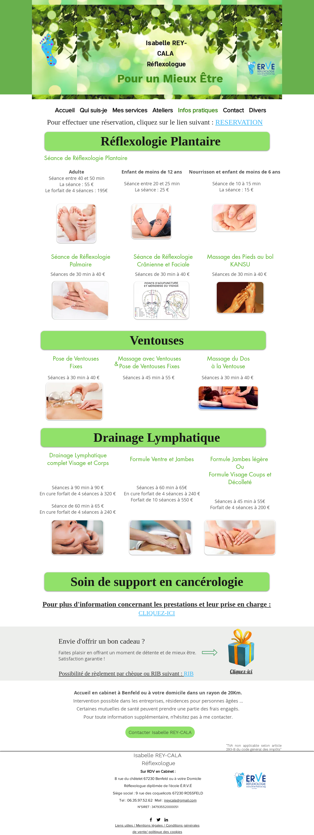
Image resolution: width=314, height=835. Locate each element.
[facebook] (150, 819)
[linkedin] (166, 819)
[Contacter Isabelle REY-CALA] (160, 732)
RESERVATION (239, 122)
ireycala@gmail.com (180, 800)
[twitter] (158, 819)
